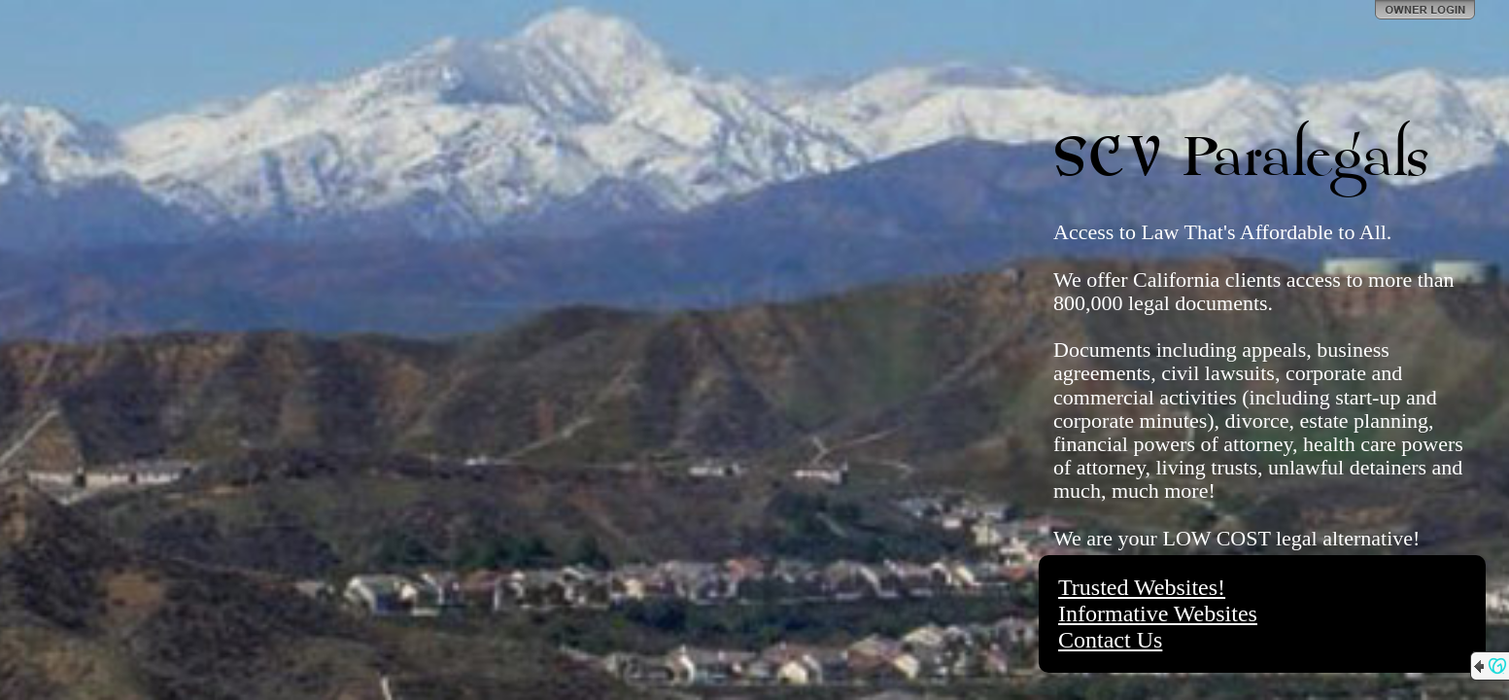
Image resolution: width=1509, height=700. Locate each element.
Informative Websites (1157, 613)
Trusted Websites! (1141, 587)
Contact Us (1110, 639)
